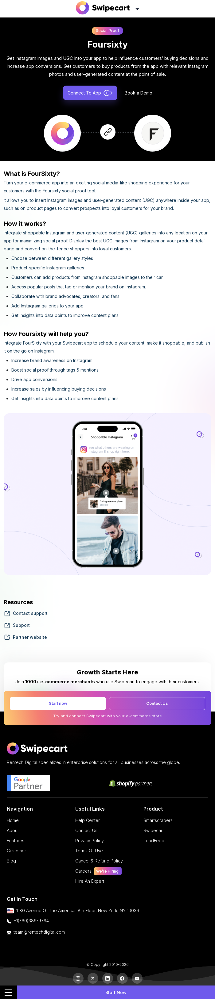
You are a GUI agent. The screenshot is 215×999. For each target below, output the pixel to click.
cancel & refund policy (99, 860)
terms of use (89, 850)
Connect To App (90, 93)
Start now (58, 703)
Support (17, 625)
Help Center (87, 820)
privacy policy (89, 840)
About (13, 830)
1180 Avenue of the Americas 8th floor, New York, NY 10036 (77, 910)
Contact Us (157, 703)
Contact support (26, 613)
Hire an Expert (89, 881)
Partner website (25, 637)
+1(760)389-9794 (31, 920)
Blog (11, 860)
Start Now (116, 992)
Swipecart (153, 830)
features (15, 840)
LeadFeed (153, 840)
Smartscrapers (158, 820)
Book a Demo (138, 92)
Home (13, 820)
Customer (16, 850)
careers (98, 871)
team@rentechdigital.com (39, 932)
